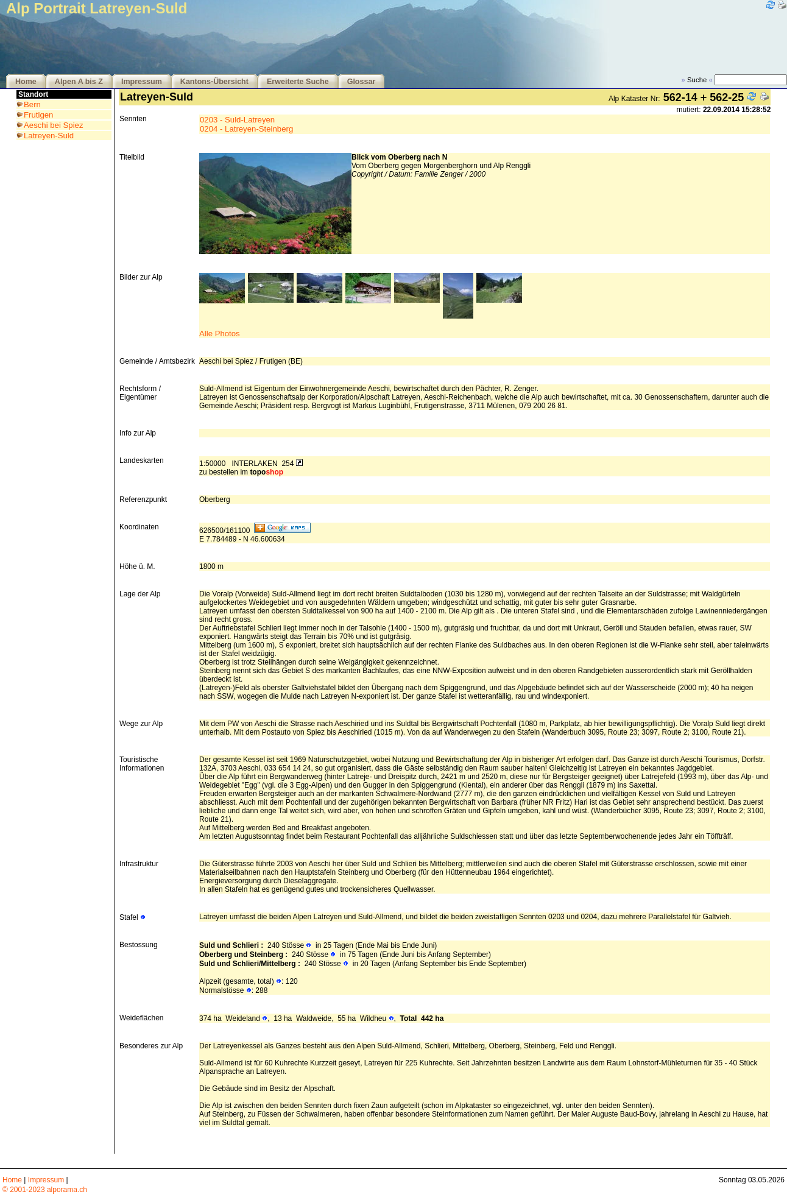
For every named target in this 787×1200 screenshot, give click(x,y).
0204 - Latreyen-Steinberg (246, 128)
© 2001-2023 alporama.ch (44, 1189)
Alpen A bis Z (79, 81)
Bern (32, 104)
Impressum (141, 81)
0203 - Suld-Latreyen (237, 119)
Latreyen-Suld (49, 135)
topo (266, 472)
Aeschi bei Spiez (53, 125)
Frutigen (38, 114)
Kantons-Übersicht (214, 81)
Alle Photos (219, 333)
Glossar (361, 81)
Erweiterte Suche (298, 81)
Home (26, 81)
